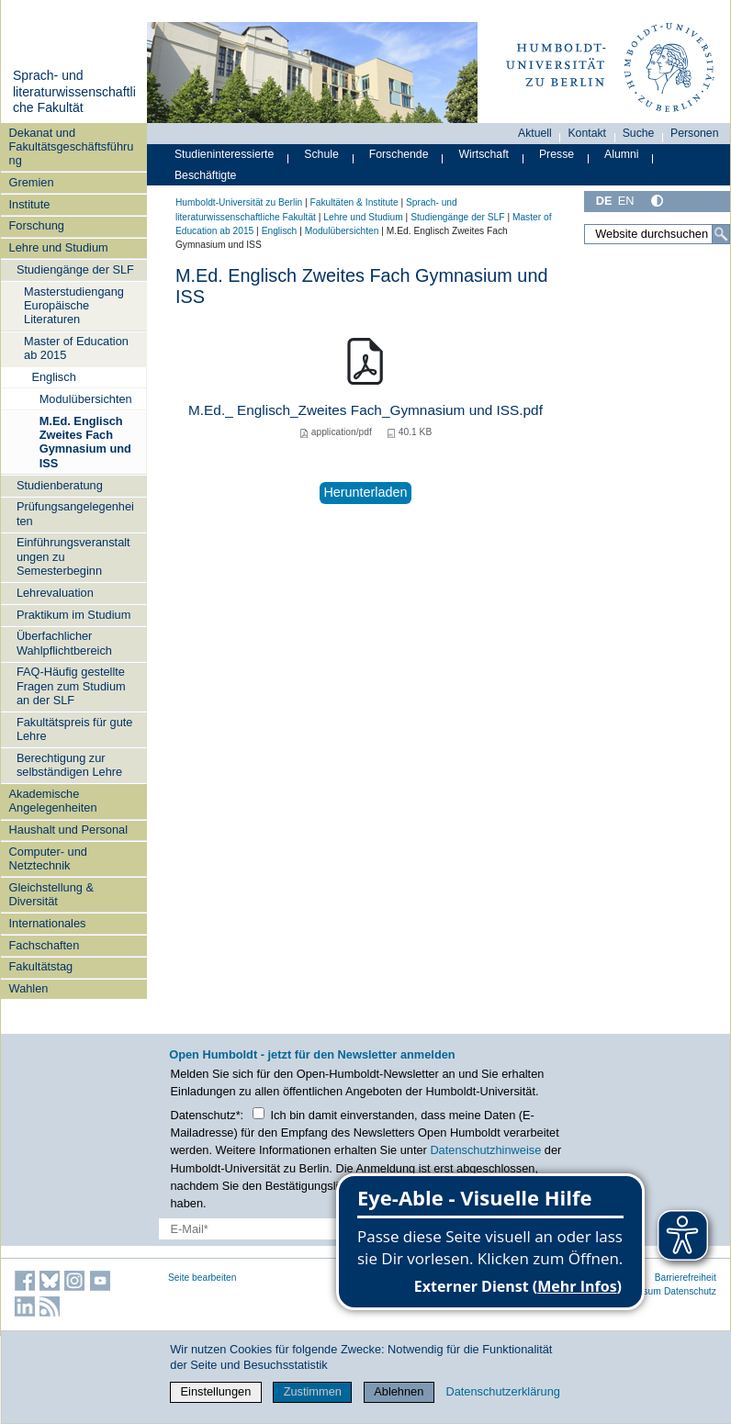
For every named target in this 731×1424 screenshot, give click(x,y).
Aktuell (535, 133)
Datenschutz (690, 1291)
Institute (30, 204)
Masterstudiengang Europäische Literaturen (74, 306)
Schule (321, 154)
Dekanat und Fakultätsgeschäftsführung (71, 147)
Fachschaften (44, 945)
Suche (639, 133)
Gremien (31, 182)
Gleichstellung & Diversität (51, 894)
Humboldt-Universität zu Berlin (238, 202)
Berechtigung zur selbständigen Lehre (69, 765)
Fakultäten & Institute (353, 202)
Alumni (621, 154)
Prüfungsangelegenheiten (75, 513)
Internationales (47, 923)
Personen (694, 133)
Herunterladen (365, 492)
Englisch (53, 377)
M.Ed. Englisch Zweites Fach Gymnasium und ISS (85, 442)
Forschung (36, 225)
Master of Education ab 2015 (76, 348)
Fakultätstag (41, 966)
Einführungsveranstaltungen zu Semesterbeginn (73, 556)
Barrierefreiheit (685, 1278)
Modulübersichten (85, 399)
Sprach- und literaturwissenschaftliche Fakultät (74, 91)
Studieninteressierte (224, 154)
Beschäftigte (205, 175)
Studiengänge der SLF (75, 269)
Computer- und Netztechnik (48, 858)
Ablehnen (398, 1391)
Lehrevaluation (55, 593)
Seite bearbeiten (202, 1278)
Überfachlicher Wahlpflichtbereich (64, 642)
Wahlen (29, 988)
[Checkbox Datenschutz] (258, 1113)
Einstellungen (216, 1391)
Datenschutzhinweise (485, 1150)
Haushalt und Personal (68, 829)
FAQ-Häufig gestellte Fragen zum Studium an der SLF (71, 686)
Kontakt (587, 133)
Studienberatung (60, 485)
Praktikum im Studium (73, 615)
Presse (556, 154)
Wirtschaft (483, 154)
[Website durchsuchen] (657, 234)
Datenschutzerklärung (502, 1391)
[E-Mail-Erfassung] (286, 1228)
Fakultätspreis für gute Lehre (75, 729)
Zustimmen (313, 1391)
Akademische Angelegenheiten (53, 800)
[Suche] (721, 234)
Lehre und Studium (58, 247)
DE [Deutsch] (604, 200)
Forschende (399, 154)
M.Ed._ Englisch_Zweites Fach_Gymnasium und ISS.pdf (365, 410)
